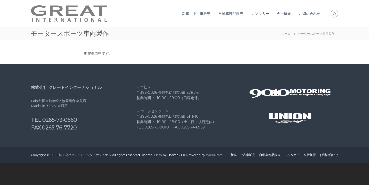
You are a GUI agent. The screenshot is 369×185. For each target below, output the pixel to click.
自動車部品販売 (230, 13)
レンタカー (260, 13)
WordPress (214, 155)
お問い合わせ (309, 13)
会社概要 (284, 13)
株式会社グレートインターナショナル (85, 155)
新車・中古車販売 (196, 13)
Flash (158, 155)
